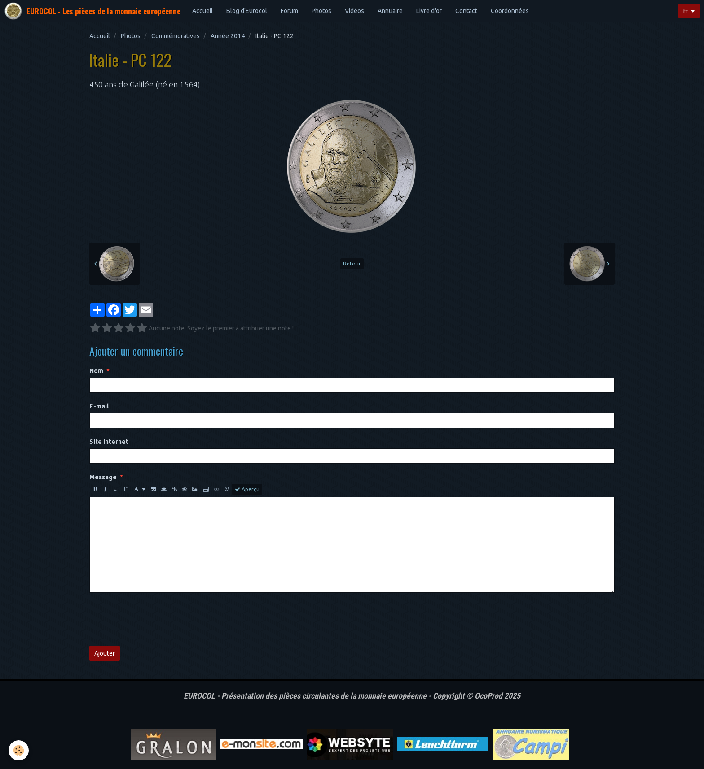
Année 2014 (228, 35)
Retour (352, 263)
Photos (321, 10)
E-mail (99, 406)
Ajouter (104, 653)
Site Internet (108, 441)
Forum (289, 10)
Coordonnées (510, 10)
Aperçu (247, 489)
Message (103, 477)
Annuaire (390, 10)
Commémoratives (175, 35)
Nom (96, 370)
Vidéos (354, 10)
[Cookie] (19, 750)
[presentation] (157, 619)
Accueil (202, 10)
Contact (466, 10)
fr (685, 11)
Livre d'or (429, 10)
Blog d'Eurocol (246, 10)
